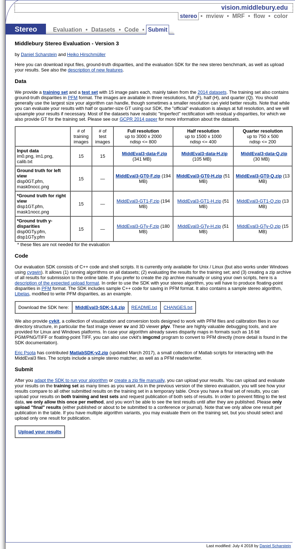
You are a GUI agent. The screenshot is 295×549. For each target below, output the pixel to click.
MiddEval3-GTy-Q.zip (259, 226)
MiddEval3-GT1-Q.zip (259, 201)
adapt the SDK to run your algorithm (71, 380)
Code (132, 30)
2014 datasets (212, 92)
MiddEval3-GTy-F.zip (138, 226)
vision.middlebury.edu (254, 7)
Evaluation (67, 30)
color (281, 16)
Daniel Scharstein (39, 54)
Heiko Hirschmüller (86, 54)
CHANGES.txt (178, 307)
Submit (157, 30)
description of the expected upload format (57, 283)
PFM (73, 97)
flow (259, 16)
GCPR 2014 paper (138, 119)
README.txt (144, 307)
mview (215, 16)
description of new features (95, 70)
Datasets (103, 30)
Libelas (22, 293)
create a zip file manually (139, 380)
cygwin (34, 272)
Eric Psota (25, 352)
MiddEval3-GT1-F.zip (138, 201)
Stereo (26, 29)
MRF (238, 16)
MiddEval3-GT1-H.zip (199, 201)
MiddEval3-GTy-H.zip (199, 226)
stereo (188, 16)
